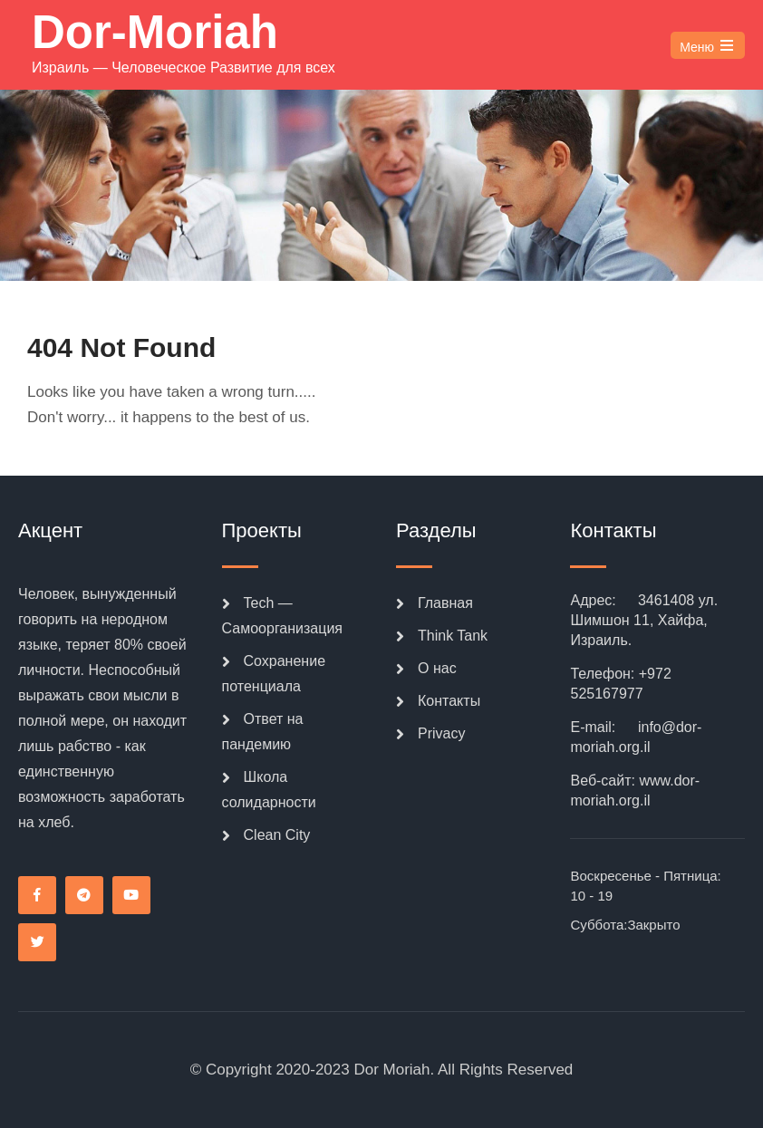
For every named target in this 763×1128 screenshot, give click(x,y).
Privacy (441, 733)
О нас (437, 668)
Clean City (277, 835)
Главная (445, 603)
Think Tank (453, 635)
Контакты (449, 701)
